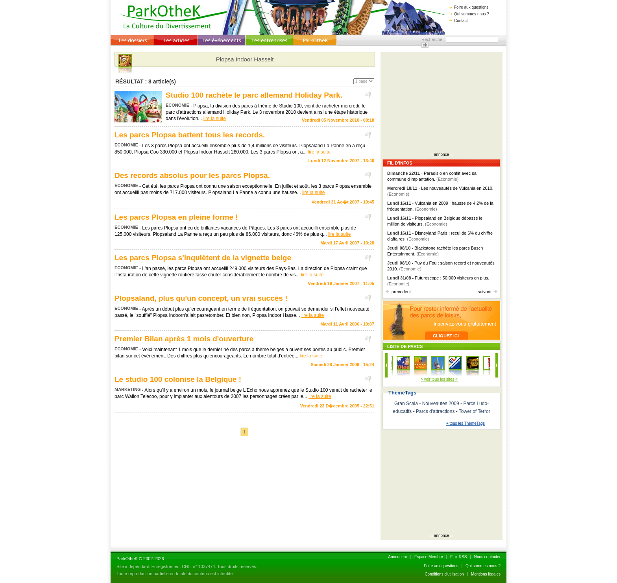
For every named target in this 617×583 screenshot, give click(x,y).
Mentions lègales (486, 574)
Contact (458, 21)
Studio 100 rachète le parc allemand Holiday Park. (254, 95)
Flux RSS (458, 557)
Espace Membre (428, 557)
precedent (398, 291)
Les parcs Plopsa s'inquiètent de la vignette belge (203, 258)
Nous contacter (487, 557)
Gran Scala (406, 403)
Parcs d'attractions (435, 411)
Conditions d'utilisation (444, 574)
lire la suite (214, 118)
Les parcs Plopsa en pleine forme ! (176, 217)
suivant (487, 291)
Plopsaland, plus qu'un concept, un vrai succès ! (201, 298)
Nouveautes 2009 (440, 403)
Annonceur (397, 557)
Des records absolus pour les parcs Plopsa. (192, 175)
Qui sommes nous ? (469, 14)
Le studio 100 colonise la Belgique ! (178, 379)
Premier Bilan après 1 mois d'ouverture (184, 339)
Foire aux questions (468, 7)
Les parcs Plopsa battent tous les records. (190, 135)
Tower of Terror (474, 411)
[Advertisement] (441, 103)
